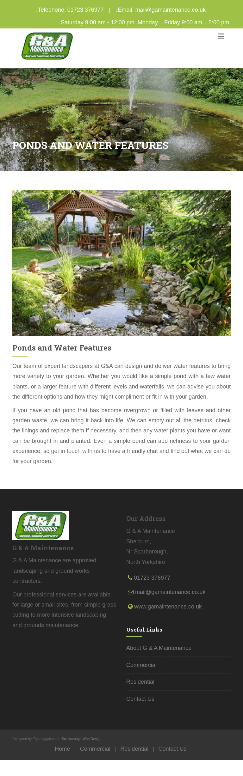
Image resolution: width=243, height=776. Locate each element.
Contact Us (140, 699)
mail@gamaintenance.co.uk (170, 10)
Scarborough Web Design (82, 739)
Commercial (141, 665)
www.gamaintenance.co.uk (168, 606)
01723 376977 (85, 10)
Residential (140, 682)
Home (62, 749)
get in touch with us (75, 451)
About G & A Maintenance (158, 648)
